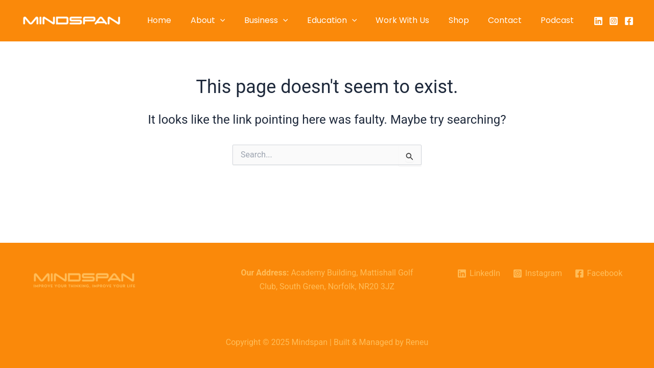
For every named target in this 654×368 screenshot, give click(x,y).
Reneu (417, 342)
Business (281, 20)
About (225, 20)
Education (344, 20)
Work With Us (412, 20)
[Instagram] (613, 21)
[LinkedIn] (598, 21)
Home (180, 20)
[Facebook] (629, 21)
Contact (509, 20)
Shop (465, 20)
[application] (237, 20)
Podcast (558, 20)
